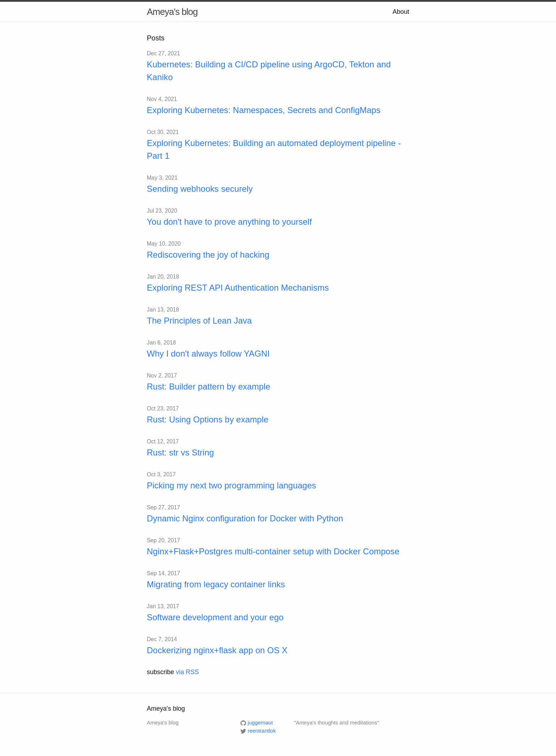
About (401, 11)
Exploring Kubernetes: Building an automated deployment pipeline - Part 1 (274, 149)
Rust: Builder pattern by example (208, 386)
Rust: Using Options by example (207, 419)
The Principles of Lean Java (199, 320)
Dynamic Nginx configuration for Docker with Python (245, 518)
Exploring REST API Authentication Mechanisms (238, 287)
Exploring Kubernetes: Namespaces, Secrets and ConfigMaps (263, 110)
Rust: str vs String (180, 452)
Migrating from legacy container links (216, 584)
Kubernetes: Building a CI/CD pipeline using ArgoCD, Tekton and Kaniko (269, 71)
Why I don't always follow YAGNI (208, 353)
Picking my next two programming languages (231, 485)
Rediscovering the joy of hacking (208, 254)
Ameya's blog (172, 11)
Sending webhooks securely (200, 189)
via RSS (187, 672)
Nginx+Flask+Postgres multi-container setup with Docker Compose (273, 551)
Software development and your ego (215, 617)
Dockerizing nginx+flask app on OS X (217, 650)
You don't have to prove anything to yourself (229, 221)
